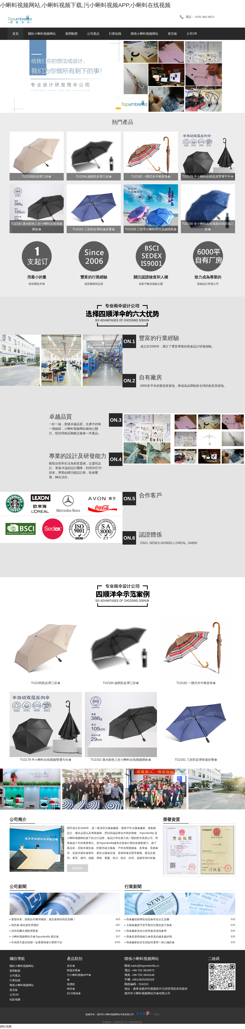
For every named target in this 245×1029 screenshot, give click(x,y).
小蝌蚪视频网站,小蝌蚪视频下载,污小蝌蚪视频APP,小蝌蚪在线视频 (85, 5)
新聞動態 (71, 33)
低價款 (71, 984)
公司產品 (93, 33)
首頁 (15, 33)
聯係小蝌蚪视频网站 (144, 33)
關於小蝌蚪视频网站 (42, 33)
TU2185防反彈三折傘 (36, 176)
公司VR (192, 33)
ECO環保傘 (74, 993)
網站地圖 (5, 1026)
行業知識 (115, 33)
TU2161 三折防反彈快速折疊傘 (94, 229)
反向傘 (71, 965)
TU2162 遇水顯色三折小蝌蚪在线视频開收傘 (121, 759)
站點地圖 (15, 999)
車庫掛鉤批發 (135, 1022)
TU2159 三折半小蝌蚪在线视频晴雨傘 (150, 229)
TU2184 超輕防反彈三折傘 (94, 176)
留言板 (172, 33)
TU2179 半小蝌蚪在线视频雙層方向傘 (208, 176)
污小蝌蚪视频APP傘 (79, 974)
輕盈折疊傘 (73, 970)
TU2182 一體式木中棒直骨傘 (150, 176)
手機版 (156, 1014)
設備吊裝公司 (120, 1022)
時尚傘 (71, 988)
